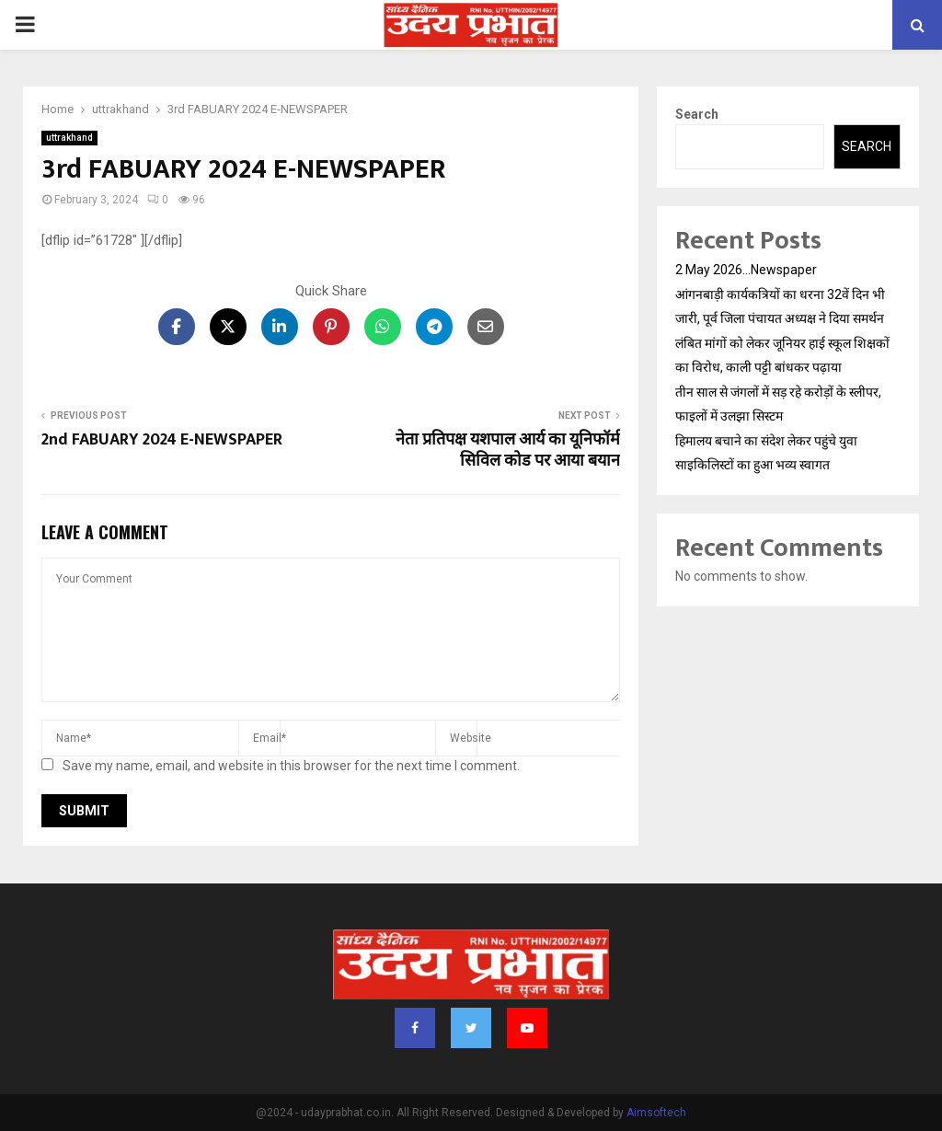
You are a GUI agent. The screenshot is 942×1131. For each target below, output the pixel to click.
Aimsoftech (656, 1112)
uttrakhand (69, 138)
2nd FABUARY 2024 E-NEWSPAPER (161, 440)
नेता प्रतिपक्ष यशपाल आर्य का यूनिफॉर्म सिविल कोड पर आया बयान (508, 451)
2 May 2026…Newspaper (746, 269)
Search (696, 114)
